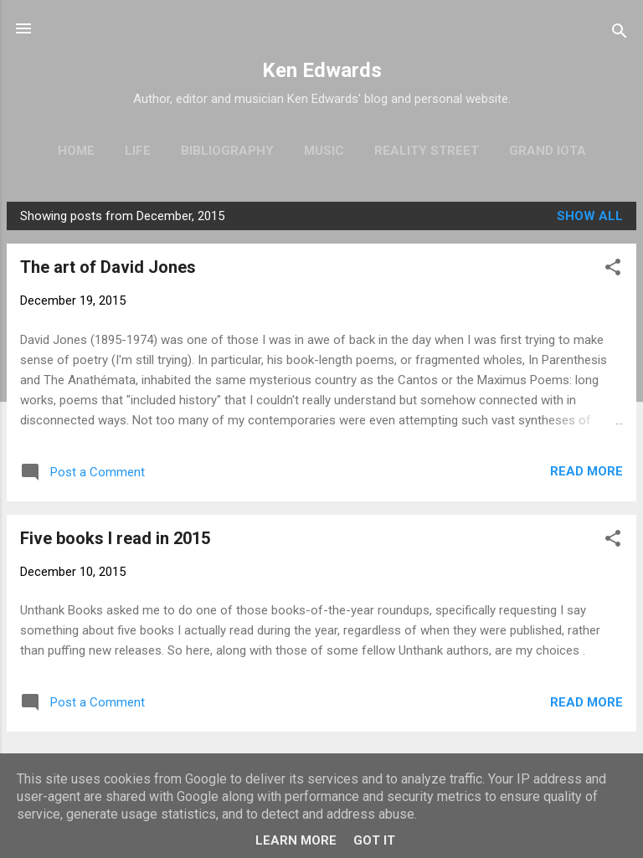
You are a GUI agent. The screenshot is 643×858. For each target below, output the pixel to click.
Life (138, 150)
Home (76, 150)
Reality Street (426, 150)
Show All (590, 215)
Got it (374, 840)
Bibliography (227, 150)
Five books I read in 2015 (115, 538)
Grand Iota (547, 150)
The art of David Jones (108, 267)
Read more (586, 471)
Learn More (296, 840)
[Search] (620, 33)
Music (324, 150)
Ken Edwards (322, 70)
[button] (613, 270)
